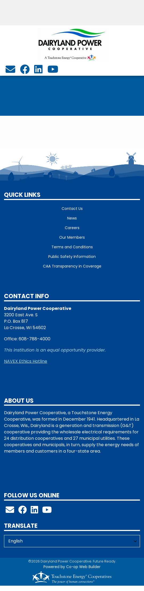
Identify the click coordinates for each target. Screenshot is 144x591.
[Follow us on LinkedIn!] (34, 511)
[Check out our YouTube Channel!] (47, 511)
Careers (72, 227)
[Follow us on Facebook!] (22, 511)
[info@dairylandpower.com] (10, 71)
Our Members (72, 237)
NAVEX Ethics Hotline (25, 361)
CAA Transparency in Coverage (72, 266)
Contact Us (72, 208)
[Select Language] (72, 541)
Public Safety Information (72, 256)
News (72, 218)
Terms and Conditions (72, 247)
